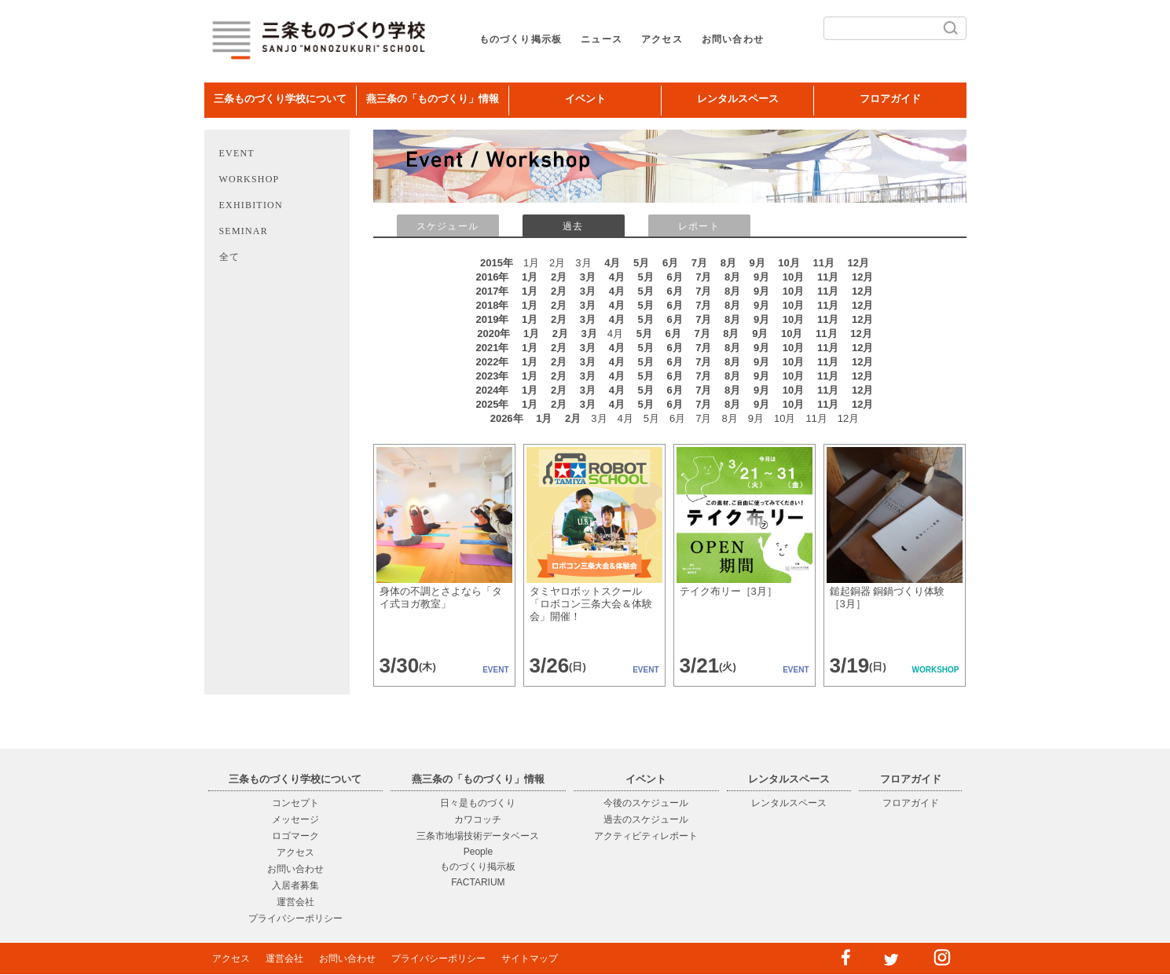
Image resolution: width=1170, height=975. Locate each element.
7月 (699, 263)
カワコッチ (477, 819)
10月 (788, 263)
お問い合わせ (733, 39)
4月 (612, 263)
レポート (699, 226)
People (478, 851)
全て (229, 256)
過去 (573, 226)
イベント (585, 98)
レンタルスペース (738, 98)
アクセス (662, 39)
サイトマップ (529, 958)
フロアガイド (890, 98)
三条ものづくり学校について (280, 98)
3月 (588, 277)
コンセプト (295, 802)
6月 (670, 263)
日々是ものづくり (477, 802)
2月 (559, 277)
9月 (757, 263)
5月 (641, 263)
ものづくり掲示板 (521, 39)
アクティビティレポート (646, 835)
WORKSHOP (249, 179)
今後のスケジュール (645, 802)
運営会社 (295, 901)
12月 (858, 263)
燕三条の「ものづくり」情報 (432, 98)
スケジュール (447, 226)
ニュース (601, 39)
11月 (823, 263)
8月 (728, 263)
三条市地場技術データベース (477, 835)
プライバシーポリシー (295, 918)
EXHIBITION (251, 205)
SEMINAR (243, 230)
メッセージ (295, 819)
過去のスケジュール (645, 819)
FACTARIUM (477, 882)
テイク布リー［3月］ (728, 591)
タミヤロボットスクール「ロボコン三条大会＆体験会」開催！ (591, 603)
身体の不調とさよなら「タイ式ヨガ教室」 (441, 597)
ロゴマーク (295, 835)
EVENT (237, 153)
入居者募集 (295, 885)
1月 (529, 277)
